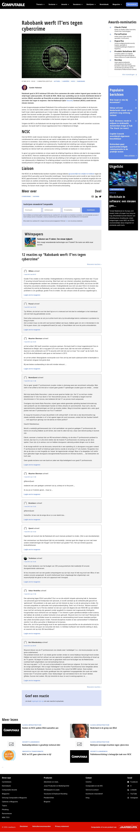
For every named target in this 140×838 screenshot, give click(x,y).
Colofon (89, 782)
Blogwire (47, 802)
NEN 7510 (5, 817)
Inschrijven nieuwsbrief (94, 794)
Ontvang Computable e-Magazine (14, 798)
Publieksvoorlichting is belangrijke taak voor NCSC (110, 754)
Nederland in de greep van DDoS (103, 728)
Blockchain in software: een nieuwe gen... (122, 201)
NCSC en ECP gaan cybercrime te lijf (36, 754)
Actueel (57, 81)
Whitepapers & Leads (52, 790)
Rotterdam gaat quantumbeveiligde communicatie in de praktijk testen (119, 148)
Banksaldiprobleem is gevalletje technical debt (41, 745)
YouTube (133, 794)
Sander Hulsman (35, 88)
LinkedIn (133, 790)
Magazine (5, 794)
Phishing (5, 810)
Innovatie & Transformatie (32, 751)
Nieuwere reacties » (94, 264)
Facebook (134, 782)
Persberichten (49, 798)
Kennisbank (6, 786)
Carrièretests (6, 782)
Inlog (87, 798)
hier (67, 221)
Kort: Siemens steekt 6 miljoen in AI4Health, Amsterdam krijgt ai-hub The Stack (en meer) (121, 124)
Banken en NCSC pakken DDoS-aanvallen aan (40, 728)
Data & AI (112, 193)
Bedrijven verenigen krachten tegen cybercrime (109, 745)
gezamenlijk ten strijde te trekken (81, 174)
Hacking (36, 196)
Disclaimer (24, 826)
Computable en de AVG (94, 786)
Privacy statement (62, 826)
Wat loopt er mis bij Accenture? (119, 101)
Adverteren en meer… (51, 782)
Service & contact (92, 790)
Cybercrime (26, 196)
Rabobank (81, 81)
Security (70, 101)
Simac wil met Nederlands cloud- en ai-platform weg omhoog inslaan (121, 111)
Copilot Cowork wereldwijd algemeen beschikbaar (120, 136)
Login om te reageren (32, 295)
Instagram (134, 798)
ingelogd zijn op (38, 701)
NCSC (73, 81)
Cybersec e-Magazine (10, 802)
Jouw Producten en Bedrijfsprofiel (56, 786)
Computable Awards (9, 790)
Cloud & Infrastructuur (31, 725)
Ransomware (7, 813)
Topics (4, 806)
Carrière (65, 81)
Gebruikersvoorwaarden (41, 826)
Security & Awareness (30, 742)
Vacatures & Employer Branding (55, 794)
